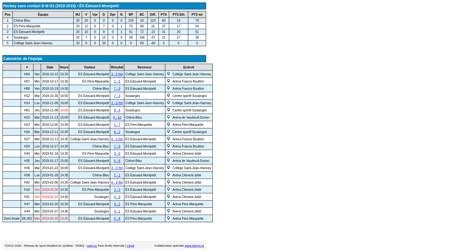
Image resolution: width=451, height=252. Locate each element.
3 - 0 (117, 153)
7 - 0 (117, 88)
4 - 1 (117, 211)
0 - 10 (117, 117)
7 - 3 (117, 96)
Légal (130, 245)
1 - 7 (117, 124)
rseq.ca (92, 245)
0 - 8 (117, 161)
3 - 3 (117, 189)
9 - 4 (117, 110)
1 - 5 (117, 81)
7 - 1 (117, 175)
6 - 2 (117, 132)
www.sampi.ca (194, 245)
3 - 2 (117, 204)
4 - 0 (117, 197)
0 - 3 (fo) (117, 139)
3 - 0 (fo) (117, 74)
